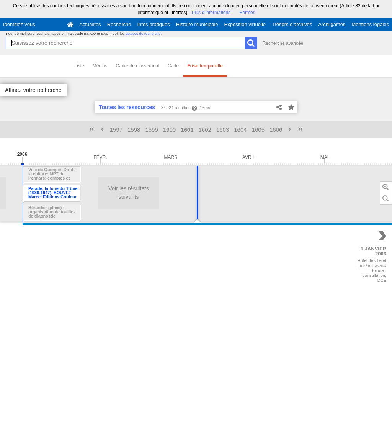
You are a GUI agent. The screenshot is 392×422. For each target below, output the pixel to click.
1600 (169, 129)
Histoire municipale (197, 24)
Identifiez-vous (19, 24)
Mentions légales (370, 24)
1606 (276, 129)
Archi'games (331, 24)
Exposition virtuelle (245, 24)
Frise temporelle (205, 66)
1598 (133, 129)
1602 (205, 129)
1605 (258, 129)
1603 (222, 129)
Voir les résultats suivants (67, 192)
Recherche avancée (283, 43)
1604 (240, 129)
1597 (116, 129)
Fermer (247, 12)
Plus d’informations (211, 12)
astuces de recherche (143, 33)
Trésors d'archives (292, 24)
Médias (100, 66)
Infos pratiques (153, 24)
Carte (173, 66)
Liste (79, 66)
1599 (151, 129)
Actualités (90, 24)
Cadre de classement (137, 66)
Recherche (119, 24)
